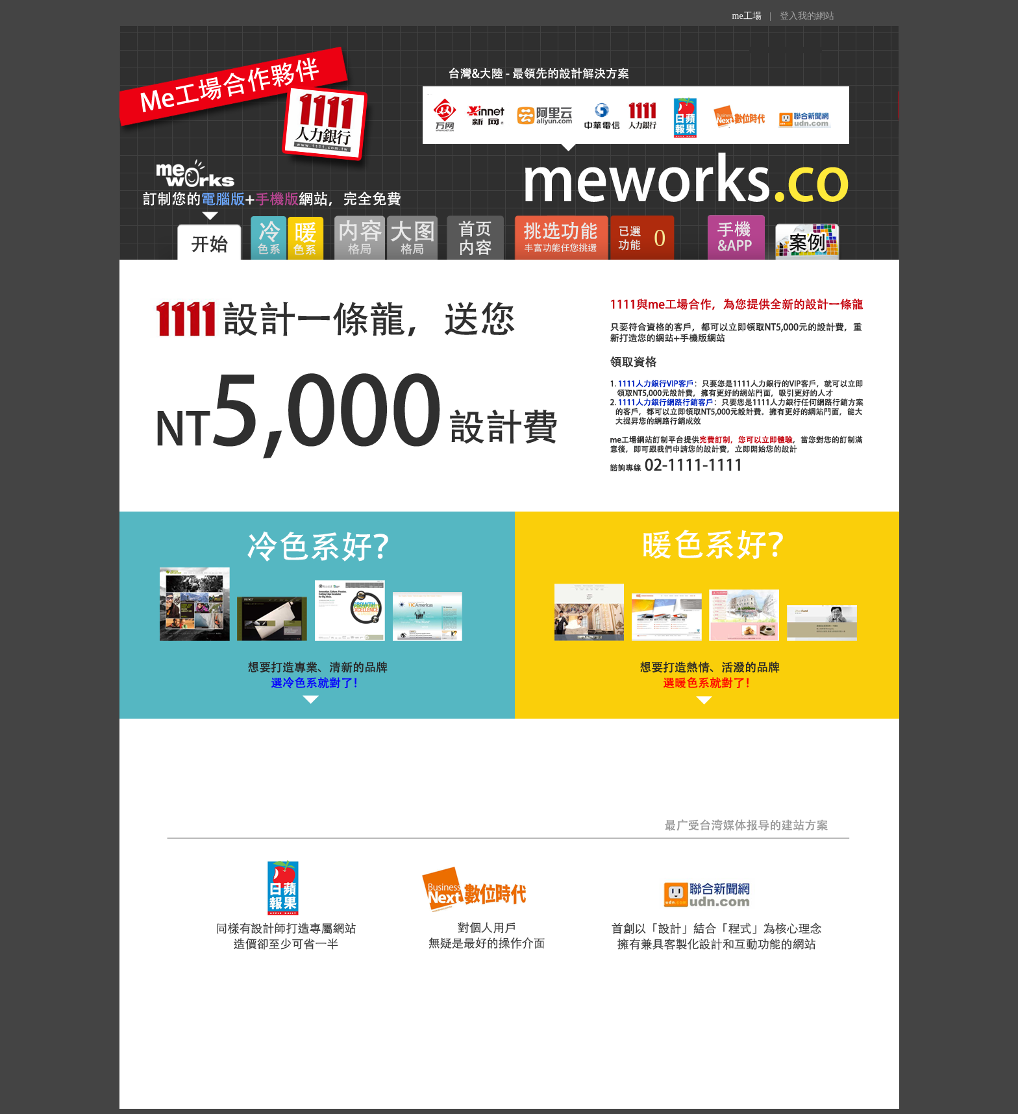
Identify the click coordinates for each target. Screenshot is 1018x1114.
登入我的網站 (807, 16)
